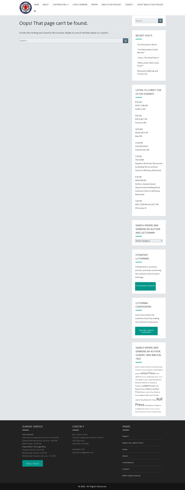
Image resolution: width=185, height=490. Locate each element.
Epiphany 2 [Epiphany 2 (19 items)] (150, 370)
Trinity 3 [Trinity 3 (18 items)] (157, 409)
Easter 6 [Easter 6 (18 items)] (144, 370)
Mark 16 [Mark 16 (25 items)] (151, 380)
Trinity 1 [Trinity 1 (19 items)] (147, 409)
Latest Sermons (80, 4)
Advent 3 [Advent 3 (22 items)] (149, 367)
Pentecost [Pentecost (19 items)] (157, 392)
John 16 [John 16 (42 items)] (138, 377)
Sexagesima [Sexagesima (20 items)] (157, 405)
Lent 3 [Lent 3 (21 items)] (137, 380)
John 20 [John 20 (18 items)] (143, 377)
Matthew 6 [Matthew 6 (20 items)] (138, 383)
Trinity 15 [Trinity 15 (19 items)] (142, 412)
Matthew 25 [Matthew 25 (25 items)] (139, 386)
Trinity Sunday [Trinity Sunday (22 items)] (156, 412)
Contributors (59, 4)
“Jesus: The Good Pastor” (148, 57)
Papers (94, 4)
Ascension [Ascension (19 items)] (155, 367)
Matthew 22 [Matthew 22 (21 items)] (153, 383)
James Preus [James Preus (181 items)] (147, 373)
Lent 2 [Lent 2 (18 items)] (160, 377)
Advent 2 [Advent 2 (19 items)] (143, 367)
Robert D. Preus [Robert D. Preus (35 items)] (150, 400)
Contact (129, 4)
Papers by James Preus (133, 443)
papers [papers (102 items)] (146, 385)
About (46, 4)
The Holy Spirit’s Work (147, 44)
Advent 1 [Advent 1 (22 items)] (138, 367)
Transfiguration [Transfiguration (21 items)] (140, 409)
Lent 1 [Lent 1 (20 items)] (156, 377)
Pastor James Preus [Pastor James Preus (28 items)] (147, 392)
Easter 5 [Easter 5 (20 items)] (138, 370)
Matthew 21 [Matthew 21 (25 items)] (146, 383)
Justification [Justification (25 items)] (150, 377)
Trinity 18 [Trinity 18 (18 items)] (148, 412)
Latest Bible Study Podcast (150, 4)
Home (36, 4)
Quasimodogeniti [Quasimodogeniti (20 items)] (140, 395)
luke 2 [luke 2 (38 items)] (141, 379)
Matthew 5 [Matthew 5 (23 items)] (158, 380)
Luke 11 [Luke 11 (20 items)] (146, 380)
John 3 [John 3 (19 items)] (157, 374)
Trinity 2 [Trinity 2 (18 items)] (152, 409)
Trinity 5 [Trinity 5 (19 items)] (137, 412)
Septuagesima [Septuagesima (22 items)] (149, 405)
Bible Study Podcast (111, 4)
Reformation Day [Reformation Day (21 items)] (151, 395)
